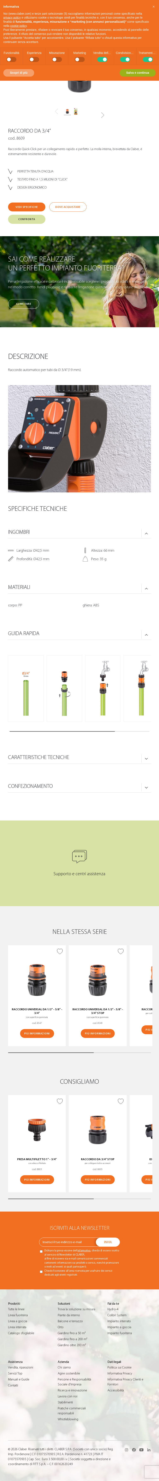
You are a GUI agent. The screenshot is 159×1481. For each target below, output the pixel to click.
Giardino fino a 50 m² (72, 1333)
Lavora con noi (67, 1396)
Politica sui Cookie (119, 1367)
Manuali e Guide (18, 1379)
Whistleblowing (68, 1419)
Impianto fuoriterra (119, 1333)
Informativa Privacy (119, 1373)
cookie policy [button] (18, 25)
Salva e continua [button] (137, 72)
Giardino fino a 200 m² (72, 1339)
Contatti (13, 1385)
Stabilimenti (65, 1402)
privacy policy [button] (12, 17)
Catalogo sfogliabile (21, 1333)
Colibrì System (116, 1315)
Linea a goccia (17, 1321)
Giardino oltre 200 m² (72, 1345)
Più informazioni (37, 1033)
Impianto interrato (119, 1321)
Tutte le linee (16, 1309)
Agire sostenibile (69, 1373)
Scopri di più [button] (19, 72)
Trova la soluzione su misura (76, 1309)
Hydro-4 (112, 1309)
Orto (61, 1327)
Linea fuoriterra (18, 1315)
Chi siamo (64, 1367)
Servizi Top (15, 1373)
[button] (102, 115)
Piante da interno (69, 1315)
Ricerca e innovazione (72, 1390)
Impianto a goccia (119, 1327)
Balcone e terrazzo (70, 1321)
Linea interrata (17, 1327)
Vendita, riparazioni (20, 1367)
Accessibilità (115, 1390)
